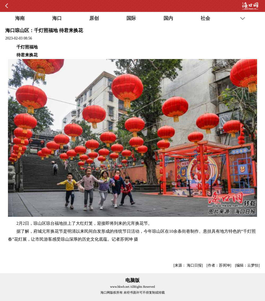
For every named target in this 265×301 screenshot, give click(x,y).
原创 (94, 18)
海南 (20, 18)
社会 (205, 18)
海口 (57, 18)
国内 (168, 18)
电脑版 (132, 280)
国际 (131, 18)
